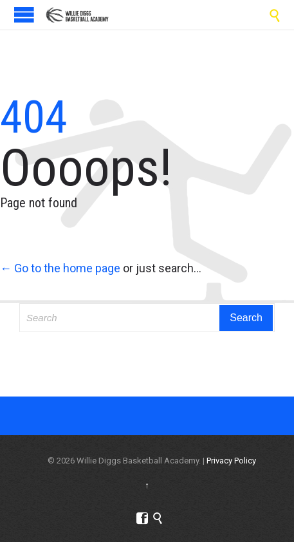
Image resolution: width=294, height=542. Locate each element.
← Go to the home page (60, 268)
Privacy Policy (231, 460)
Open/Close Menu (24, 14)
